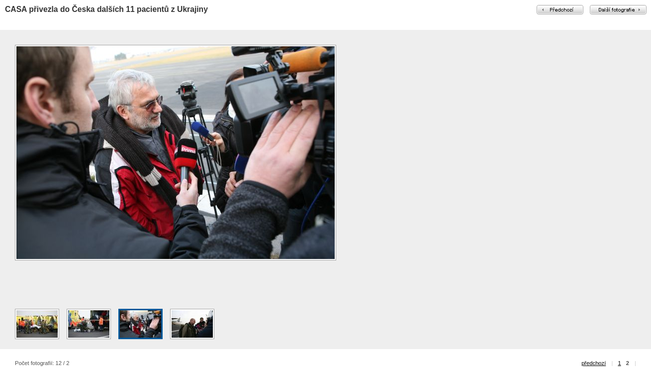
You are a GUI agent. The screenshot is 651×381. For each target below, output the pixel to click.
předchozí (593, 363)
